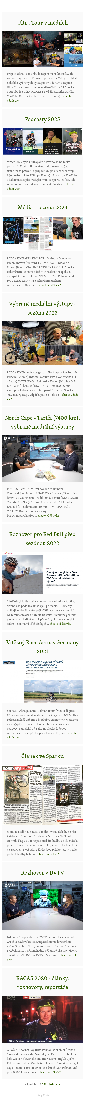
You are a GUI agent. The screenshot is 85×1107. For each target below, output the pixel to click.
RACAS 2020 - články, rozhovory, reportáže (42, 982)
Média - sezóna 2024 (42, 207)
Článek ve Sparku (42, 755)
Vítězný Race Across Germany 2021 (42, 646)
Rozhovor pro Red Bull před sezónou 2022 (42, 538)
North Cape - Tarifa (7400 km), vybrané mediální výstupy (42, 422)
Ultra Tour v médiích (42, 22)
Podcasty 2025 (42, 118)
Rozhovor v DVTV (42, 872)
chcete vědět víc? (50, 284)
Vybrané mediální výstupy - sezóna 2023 (42, 308)
